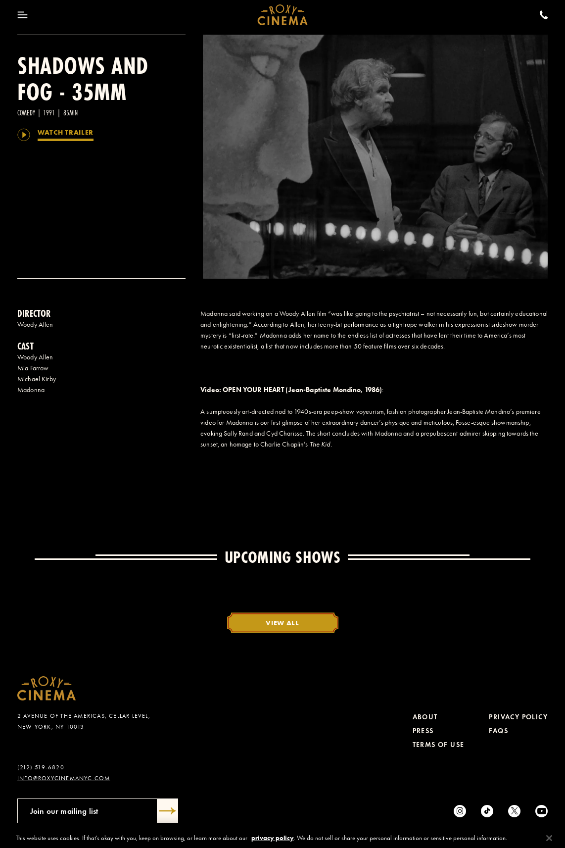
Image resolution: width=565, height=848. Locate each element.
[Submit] (167, 810)
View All (282, 622)
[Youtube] (541, 811)
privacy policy (272, 844)
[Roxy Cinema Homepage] (283, 14)
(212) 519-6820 (40, 767)
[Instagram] (460, 811)
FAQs (498, 731)
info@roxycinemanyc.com (63, 778)
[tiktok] (487, 811)
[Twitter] (514, 811)
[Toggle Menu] (22, 14)
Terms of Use (439, 745)
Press (423, 731)
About (425, 717)
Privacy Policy (518, 717)
